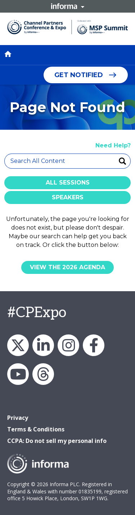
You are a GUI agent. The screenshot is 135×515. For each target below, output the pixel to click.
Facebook (93, 345)
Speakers (68, 197)
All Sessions (68, 182)
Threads (43, 374)
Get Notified (78, 75)
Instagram (68, 345)
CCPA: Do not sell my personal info (57, 441)
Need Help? (113, 145)
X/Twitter (18, 345)
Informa (67, 6)
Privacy (17, 418)
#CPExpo (36, 312)
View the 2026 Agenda (67, 267)
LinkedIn (43, 345)
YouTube (18, 374)
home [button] (8, 54)
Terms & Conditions (35, 429)
